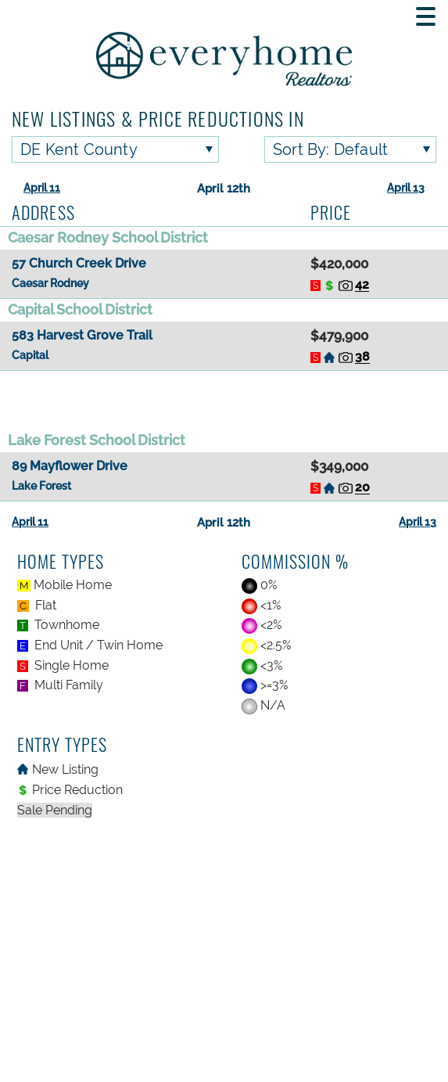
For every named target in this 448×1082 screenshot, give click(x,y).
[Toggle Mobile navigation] (425, 16)
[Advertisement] (224, 400)
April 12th (223, 189)
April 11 (41, 188)
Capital (30, 355)
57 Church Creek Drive (79, 263)
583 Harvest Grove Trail (82, 335)
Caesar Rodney (50, 283)
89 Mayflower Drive (69, 465)
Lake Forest (41, 486)
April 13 (406, 188)
